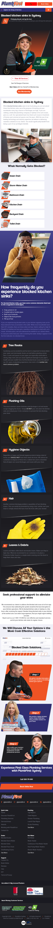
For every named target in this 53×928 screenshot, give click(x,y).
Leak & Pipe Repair (34, 821)
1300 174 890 (19, 618)
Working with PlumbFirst (9, 827)
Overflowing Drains (7, 850)
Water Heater (32, 841)
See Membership (24, 91)
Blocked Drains (6, 838)
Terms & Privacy (6, 875)
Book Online (45, 4)
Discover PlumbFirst (8, 815)
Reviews (4, 866)
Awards (3, 824)
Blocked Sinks (5, 844)
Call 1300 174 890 (26, 779)
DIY (2, 872)
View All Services (20, 78)
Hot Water (31, 838)
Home (3, 813)
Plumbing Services (7, 818)
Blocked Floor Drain (7, 847)
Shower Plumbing (33, 818)
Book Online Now (26, 787)
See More (31, 827)
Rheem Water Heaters (35, 850)
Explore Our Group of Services (11, 10)
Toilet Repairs (32, 815)
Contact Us (4, 830)
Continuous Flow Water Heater (38, 844)
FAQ (2, 869)
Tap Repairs (32, 813)
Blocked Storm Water (8, 841)
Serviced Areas (6, 821)
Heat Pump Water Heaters (36, 847)
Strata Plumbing (33, 824)
